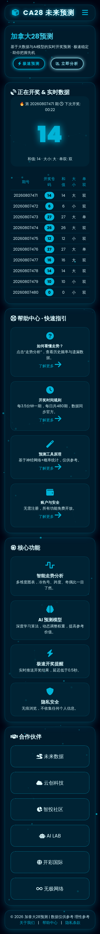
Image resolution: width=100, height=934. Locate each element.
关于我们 (27, 922)
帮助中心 (50, 922)
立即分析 (67, 63)
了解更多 (50, 366)
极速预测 (29, 63)
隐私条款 (72, 922)
